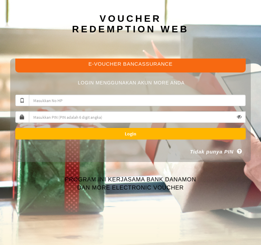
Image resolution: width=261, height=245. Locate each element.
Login (130, 134)
